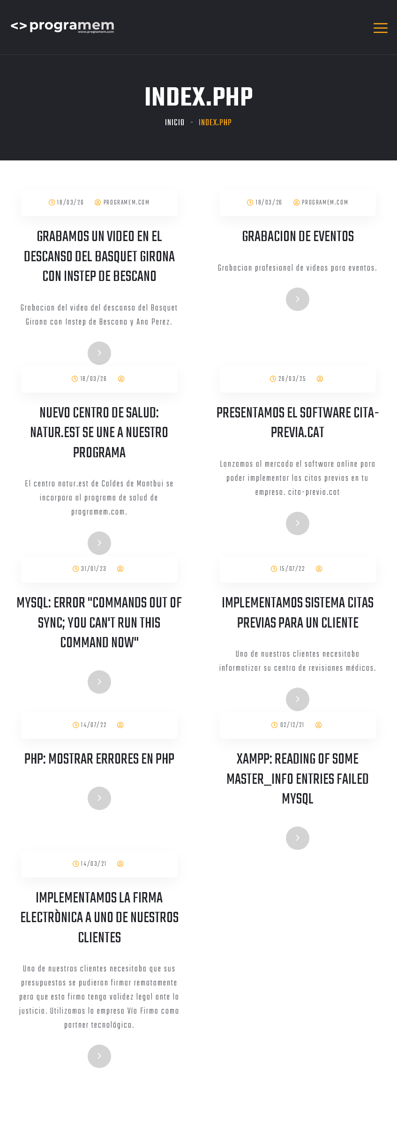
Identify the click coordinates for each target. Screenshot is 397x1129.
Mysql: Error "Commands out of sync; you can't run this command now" (99, 623)
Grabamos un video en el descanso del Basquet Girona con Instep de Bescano (99, 257)
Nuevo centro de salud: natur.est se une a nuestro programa (99, 433)
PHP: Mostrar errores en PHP (99, 759)
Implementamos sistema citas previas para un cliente (298, 613)
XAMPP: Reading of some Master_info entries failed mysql (297, 779)
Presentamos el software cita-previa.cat (298, 423)
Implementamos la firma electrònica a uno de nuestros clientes (99, 918)
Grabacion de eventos (298, 237)
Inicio (175, 123)
